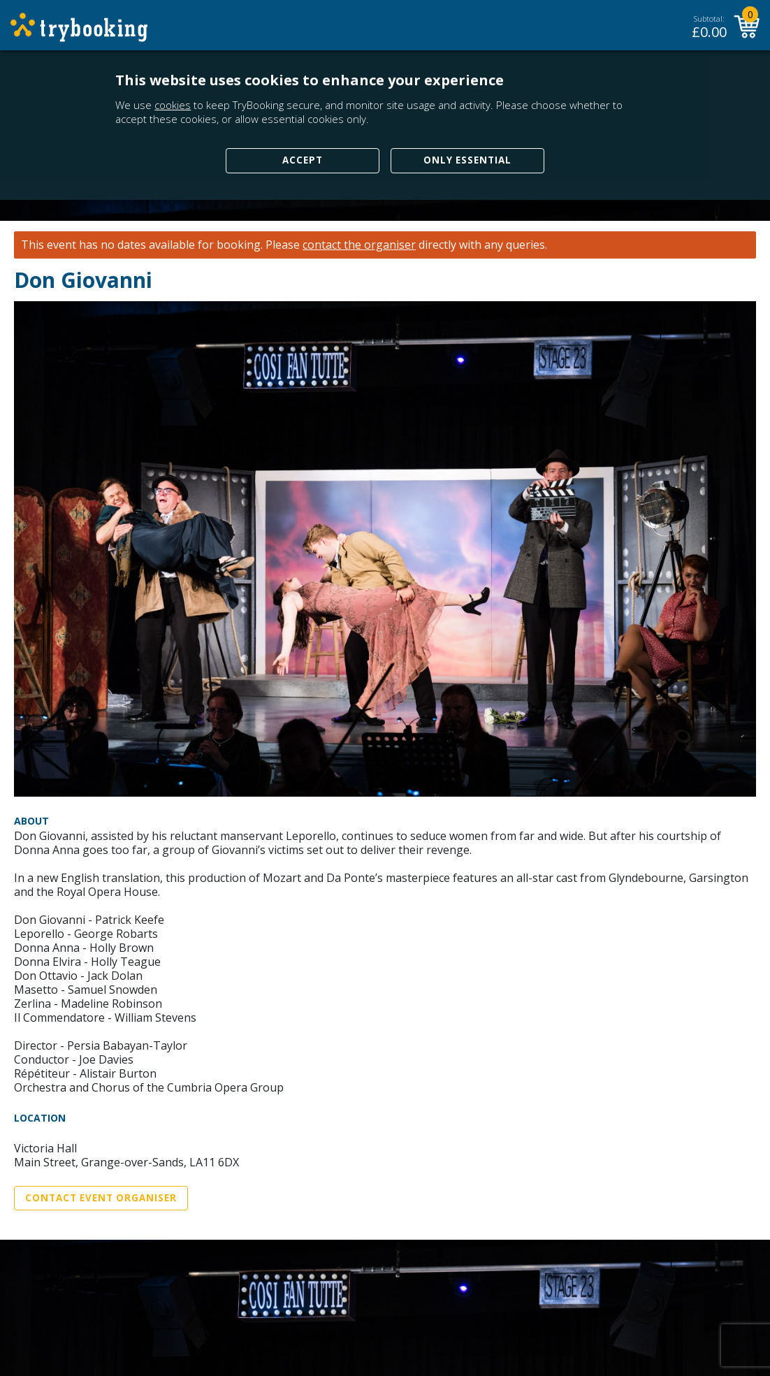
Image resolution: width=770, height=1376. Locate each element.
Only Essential (467, 160)
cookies (172, 105)
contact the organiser (359, 245)
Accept (302, 160)
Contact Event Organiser (101, 1198)
